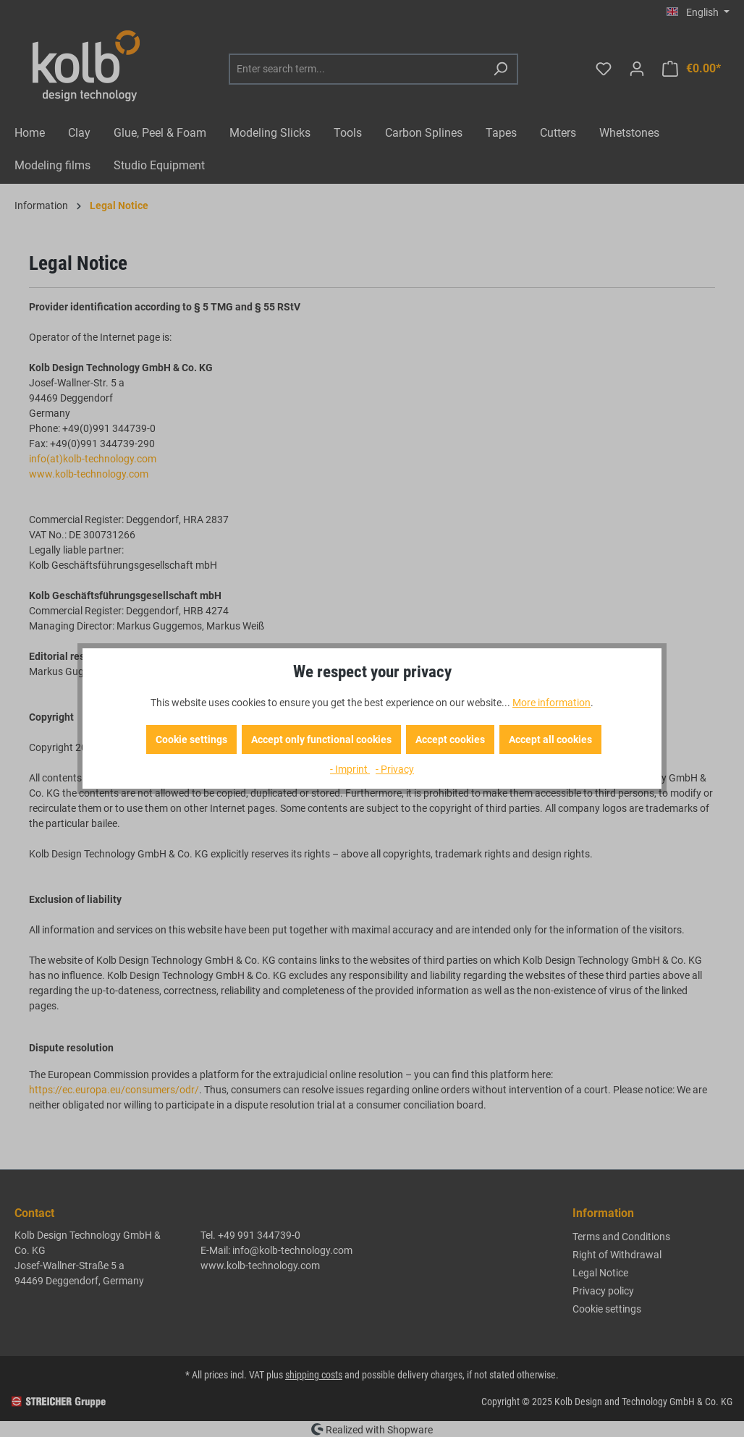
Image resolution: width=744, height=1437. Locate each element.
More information (551, 702)
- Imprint (350, 769)
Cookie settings (191, 739)
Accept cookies (450, 739)
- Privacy (395, 769)
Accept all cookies (550, 739)
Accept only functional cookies (321, 739)
